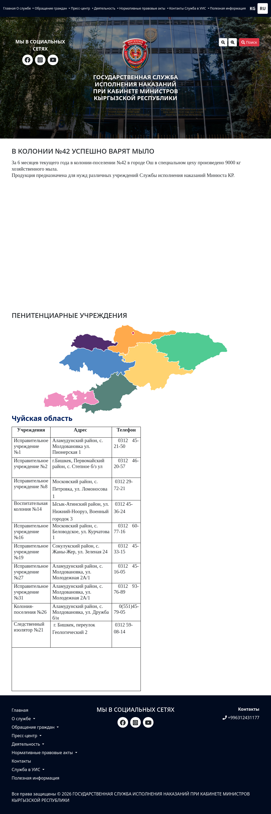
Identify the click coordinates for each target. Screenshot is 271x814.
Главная (9, 8)
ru (263, 8)
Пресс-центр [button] (81, 8)
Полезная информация (228, 8)
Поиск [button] (249, 42)
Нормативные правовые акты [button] (142, 8)
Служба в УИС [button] (195, 8)
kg (253, 8)
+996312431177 (241, 717)
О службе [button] (23, 8)
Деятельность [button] (105, 8)
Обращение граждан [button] (51, 8)
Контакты (176, 8)
